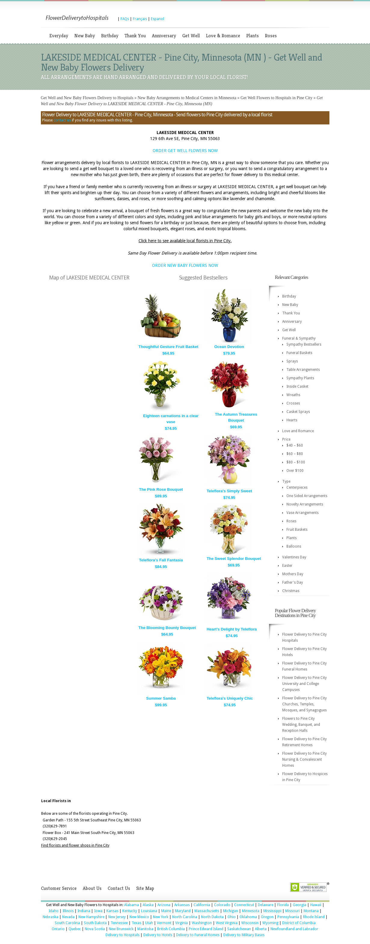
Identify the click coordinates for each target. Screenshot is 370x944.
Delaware (265, 905)
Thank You (135, 35)
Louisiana (149, 911)
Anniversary (164, 35)
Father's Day (292, 582)
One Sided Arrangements (306, 496)
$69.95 (236, 427)
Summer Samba (161, 698)
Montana (311, 911)
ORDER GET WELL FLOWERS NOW (185, 150)
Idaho (54, 911)
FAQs (125, 19)
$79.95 (229, 353)
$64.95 (168, 353)
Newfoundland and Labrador (294, 929)
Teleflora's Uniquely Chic (229, 698)
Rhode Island (314, 917)
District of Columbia (299, 923)
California (202, 905)
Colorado (222, 905)
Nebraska (50, 917)
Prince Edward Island (206, 929)
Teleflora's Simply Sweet (229, 491)
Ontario (58, 929)
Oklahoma (248, 917)
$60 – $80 (294, 454)
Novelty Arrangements (304, 504)
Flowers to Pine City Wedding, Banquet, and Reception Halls (301, 724)
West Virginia (226, 923)
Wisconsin (249, 923)
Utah (149, 923)
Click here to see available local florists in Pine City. (185, 240)
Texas (136, 923)
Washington (202, 923)
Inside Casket (297, 386)
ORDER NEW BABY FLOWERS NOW (185, 265)
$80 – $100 (295, 462)
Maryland (183, 911)
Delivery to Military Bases (244, 935)
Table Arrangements (303, 370)
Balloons (293, 546)
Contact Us (119, 888)
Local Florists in (56, 801)
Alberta (261, 929)
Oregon (267, 917)
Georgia (299, 905)
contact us (62, 120)
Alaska (148, 905)
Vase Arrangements (302, 513)
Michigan (230, 911)
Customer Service (59, 888)
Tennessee (119, 923)
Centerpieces (296, 487)
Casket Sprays (298, 412)
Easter (287, 566)
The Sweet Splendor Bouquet (233, 558)
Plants (252, 35)
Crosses (293, 403)
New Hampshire (91, 917)
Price (286, 439)
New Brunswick (121, 929)
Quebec (75, 929)
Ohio (232, 917)
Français (140, 19)
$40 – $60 (294, 445)
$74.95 (171, 428)
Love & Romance (223, 35)
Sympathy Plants (300, 378)
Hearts (291, 420)
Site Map (145, 888)
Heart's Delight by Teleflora (231, 629)
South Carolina (67, 923)
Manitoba (145, 929)
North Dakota (212, 917)
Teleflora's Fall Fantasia (161, 560)
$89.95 (161, 496)
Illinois (68, 911)
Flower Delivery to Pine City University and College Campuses (304, 684)
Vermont (164, 923)
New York (160, 917)
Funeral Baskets (299, 353)
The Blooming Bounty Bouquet (167, 627)
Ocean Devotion (229, 346)
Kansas (112, 911)
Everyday (58, 35)
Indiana (84, 911)
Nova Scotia (95, 929)
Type (286, 481)
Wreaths (293, 395)
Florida (283, 905)
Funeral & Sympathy (299, 338)
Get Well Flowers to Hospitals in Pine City (276, 98)
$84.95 (161, 566)
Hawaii (315, 905)
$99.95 (161, 705)
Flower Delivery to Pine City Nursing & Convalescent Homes (304, 759)
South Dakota (95, 923)
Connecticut (244, 905)
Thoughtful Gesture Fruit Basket (168, 346)
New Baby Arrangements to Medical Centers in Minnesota (187, 98)
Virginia (181, 923)
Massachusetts (206, 911)
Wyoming (270, 923)
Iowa (98, 911)
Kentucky (129, 911)
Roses (271, 35)
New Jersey (117, 917)
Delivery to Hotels (157, 935)
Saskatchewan (239, 929)
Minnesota (250, 911)
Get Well (191, 35)
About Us (92, 888)
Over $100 (295, 471)
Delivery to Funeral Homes (197, 935)
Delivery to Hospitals (122, 935)
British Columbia (171, 929)
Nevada (68, 917)
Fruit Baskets (296, 529)
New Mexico (139, 917)
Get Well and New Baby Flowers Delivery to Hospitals (87, 98)
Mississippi (272, 911)
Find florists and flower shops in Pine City (75, 845)
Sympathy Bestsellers (303, 344)
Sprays (292, 361)
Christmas (290, 591)
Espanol (157, 19)
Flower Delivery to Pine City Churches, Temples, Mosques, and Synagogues (304, 704)
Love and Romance (298, 431)
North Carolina (184, 917)
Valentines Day (294, 557)
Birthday (109, 35)
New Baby (84, 35)
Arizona (163, 905)
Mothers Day (292, 574)
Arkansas (182, 905)
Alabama (131, 905)
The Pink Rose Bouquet (161, 489)
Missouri (292, 911)
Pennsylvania (288, 917)
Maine (166, 911)
